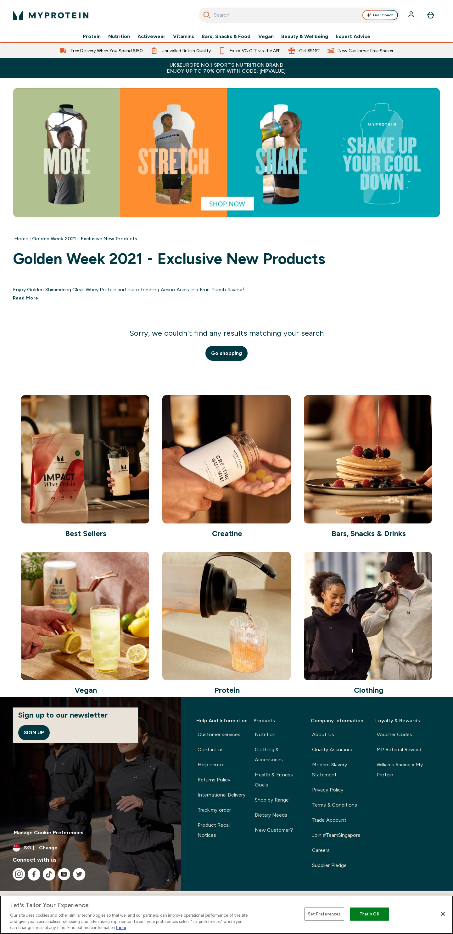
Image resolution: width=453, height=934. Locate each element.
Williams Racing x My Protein (400, 769)
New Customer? (274, 830)
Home (21, 238)
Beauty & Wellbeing (304, 36)
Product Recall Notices (214, 830)
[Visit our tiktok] (49, 874)
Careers (321, 850)
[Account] (411, 15)
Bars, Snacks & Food (226, 36)
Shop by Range (272, 800)
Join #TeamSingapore (336, 835)
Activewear (151, 36)
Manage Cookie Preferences (48, 832)
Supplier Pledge (329, 865)
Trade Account (329, 820)
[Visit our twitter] (79, 874)
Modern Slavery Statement (329, 769)
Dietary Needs (271, 815)
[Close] (443, 914)
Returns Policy (214, 779)
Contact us (211, 749)
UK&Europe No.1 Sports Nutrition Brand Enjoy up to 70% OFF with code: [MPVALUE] (226, 68)
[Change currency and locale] (91, 848)
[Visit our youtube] (64, 874)
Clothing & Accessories (269, 754)
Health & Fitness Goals (274, 779)
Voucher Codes (394, 734)
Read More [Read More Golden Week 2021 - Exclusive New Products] (25, 297)
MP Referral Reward (399, 749)
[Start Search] (207, 15)
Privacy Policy (327, 789)
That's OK (369, 914)
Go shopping (226, 353)
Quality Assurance (332, 749)
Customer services (219, 734)
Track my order (214, 810)
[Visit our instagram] (19, 874)
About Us (323, 734)
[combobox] (299, 15)
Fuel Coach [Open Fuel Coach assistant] (380, 15)
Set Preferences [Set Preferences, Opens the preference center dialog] (324, 914)
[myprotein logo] (50, 15)
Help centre (211, 764)
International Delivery (221, 794)
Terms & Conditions (334, 805)
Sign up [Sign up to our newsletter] (34, 732)
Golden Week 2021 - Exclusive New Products (84, 238)
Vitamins (183, 36)
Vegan (266, 36)
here (121, 927)
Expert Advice (353, 36)
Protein (92, 36)
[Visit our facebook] (34, 874)
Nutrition (119, 36)
